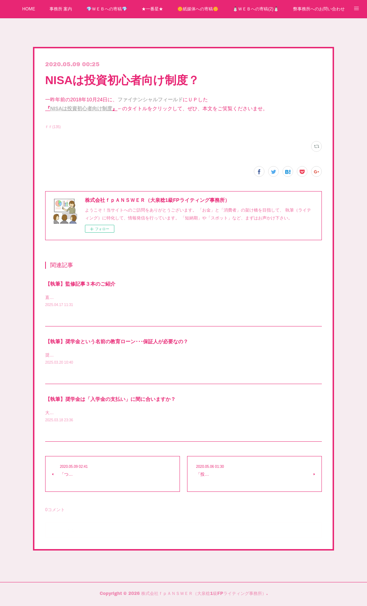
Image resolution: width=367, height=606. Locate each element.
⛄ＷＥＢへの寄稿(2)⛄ (256, 8)
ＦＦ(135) (53, 127)
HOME (28, 8)
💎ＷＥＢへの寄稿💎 (106, 8)
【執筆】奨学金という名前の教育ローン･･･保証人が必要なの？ (116, 342)
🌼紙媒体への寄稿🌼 (197, 8)
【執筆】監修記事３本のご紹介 (80, 284)
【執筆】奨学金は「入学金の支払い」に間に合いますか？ (110, 400)
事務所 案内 (60, 8)
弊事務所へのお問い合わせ (319, 8)
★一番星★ (152, 8)
